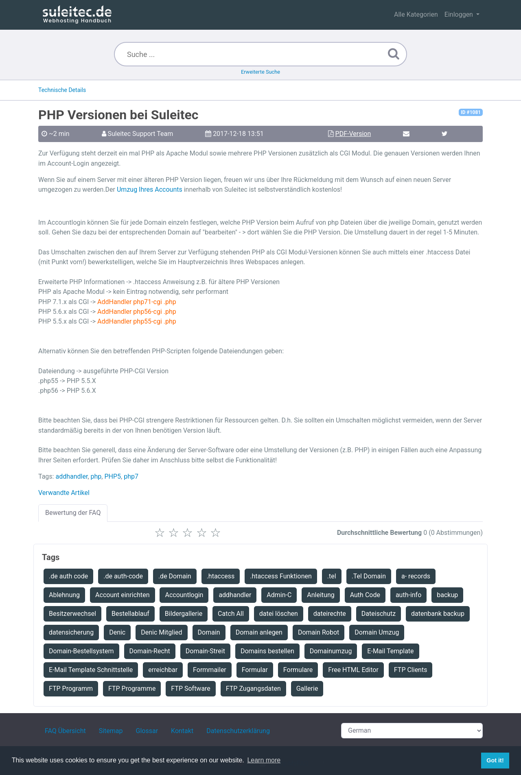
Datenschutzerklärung (238, 731)
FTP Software (190, 688)
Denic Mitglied (161, 632)
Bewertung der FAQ (73, 513)
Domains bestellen (267, 651)
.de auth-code (123, 576)
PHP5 (112, 476)
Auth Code (365, 595)
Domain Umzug (377, 632)
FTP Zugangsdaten (253, 688)
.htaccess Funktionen (281, 576)
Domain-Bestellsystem (81, 651)
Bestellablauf (130, 613)
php (96, 476)
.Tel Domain (369, 576)
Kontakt (182, 731)
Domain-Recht (149, 651)
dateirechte (329, 613)
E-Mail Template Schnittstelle (91, 670)
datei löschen (278, 613)
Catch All (231, 613)
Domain (209, 632)
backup (447, 595)
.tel (331, 576)
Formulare (298, 670)
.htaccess (221, 576)
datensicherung (71, 632)
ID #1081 (471, 112)
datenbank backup (437, 613)
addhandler (71, 476)
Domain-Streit (205, 651)
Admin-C (279, 595)
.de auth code (68, 576)
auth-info (408, 595)
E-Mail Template (390, 651)
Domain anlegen (259, 632)
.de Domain (174, 576)
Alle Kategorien (416, 14)
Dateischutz (378, 613)
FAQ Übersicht (65, 731)
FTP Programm (71, 688)
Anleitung (320, 595)
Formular (255, 670)
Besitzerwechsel (72, 613)
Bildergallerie (183, 613)
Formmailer (209, 670)
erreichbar (162, 670)
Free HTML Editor (353, 670)
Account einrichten (122, 595)
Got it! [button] (494, 760)
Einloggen (459, 14)
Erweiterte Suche (260, 72)
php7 (131, 476)
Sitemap (111, 731)
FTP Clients (410, 670)
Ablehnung (64, 595)
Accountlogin (184, 595)
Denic (117, 632)
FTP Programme (131, 688)
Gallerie (307, 688)
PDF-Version (353, 134)
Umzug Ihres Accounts (149, 189)
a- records (415, 576)
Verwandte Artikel (64, 493)
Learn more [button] (263, 760)
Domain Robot (318, 632)
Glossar (147, 731)
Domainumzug (331, 651)
